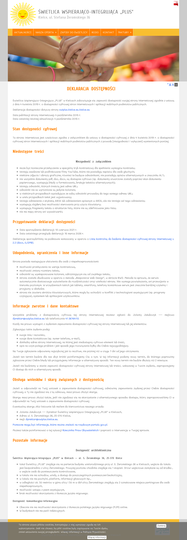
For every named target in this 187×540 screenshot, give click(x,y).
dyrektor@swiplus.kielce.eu (29, 318)
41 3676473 (72, 318)
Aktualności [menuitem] (22, 32)
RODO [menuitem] (95, 32)
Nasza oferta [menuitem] (45, 33)
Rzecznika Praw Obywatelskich (81, 430)
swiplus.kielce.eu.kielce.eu (74, 109)
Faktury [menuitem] (124, 33)
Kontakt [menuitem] (108, 32)
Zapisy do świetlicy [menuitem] (74, 32)
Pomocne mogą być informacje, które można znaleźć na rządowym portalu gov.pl (60, 424)
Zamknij (161, 527)
